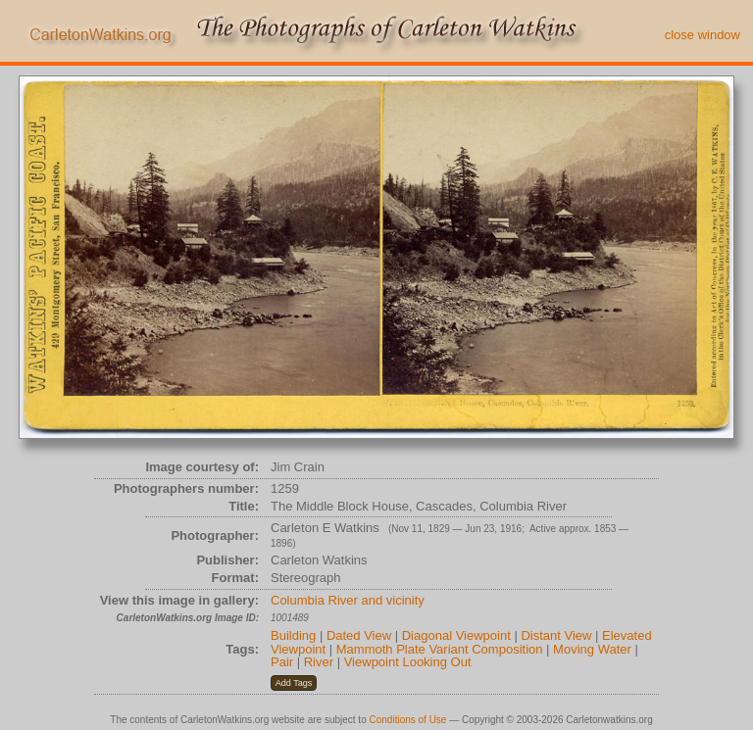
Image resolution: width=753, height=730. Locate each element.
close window (702, 34)
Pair (282, 662)
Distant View (556, 635)
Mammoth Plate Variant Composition (439, 649)
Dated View (358, 635)
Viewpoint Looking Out (408, 662)
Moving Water (592, 649)
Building (293, 635)
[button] (294, 683)
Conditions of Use (408, 719)
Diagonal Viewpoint (456, 635)
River (318, 662)
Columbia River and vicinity (348, 600)
